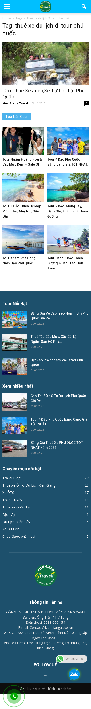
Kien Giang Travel (15, 103)
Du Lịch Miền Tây (16, 521)
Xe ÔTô (8, 492)
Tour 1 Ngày (12, 500)
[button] (84, 6)
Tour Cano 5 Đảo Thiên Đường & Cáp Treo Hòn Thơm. (65, 263)
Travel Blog (11, 478)
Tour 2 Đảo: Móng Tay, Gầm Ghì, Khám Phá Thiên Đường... (67, 211)
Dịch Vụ (8, 514)
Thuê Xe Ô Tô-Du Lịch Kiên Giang (28, 485)
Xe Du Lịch (10, 529)
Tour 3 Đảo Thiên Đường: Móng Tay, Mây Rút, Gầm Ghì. (21, 211)
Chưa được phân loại (18, 536)
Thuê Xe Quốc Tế (16, 507)
